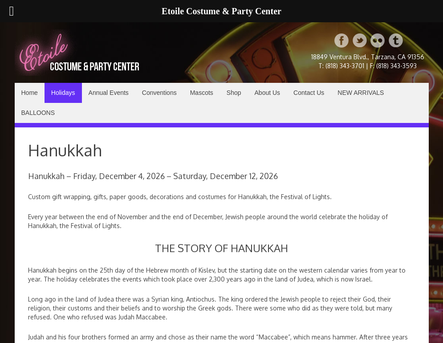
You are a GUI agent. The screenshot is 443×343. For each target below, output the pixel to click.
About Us (267, 92)
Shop (234, 92)
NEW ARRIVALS (360, 92)
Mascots (201, 92)
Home (29, 92)
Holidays (63, 92)
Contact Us (308, 92)
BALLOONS (38, 112)
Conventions (159, 92)
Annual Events (109, 92)
